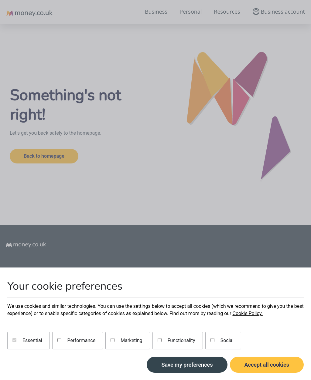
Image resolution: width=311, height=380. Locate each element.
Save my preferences (187, 365)
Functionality (176, 340)
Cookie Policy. (247, 313)
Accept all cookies (266, 365)
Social (222, 340)
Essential (27, 340)
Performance (76, 340)
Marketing (126, 340)
